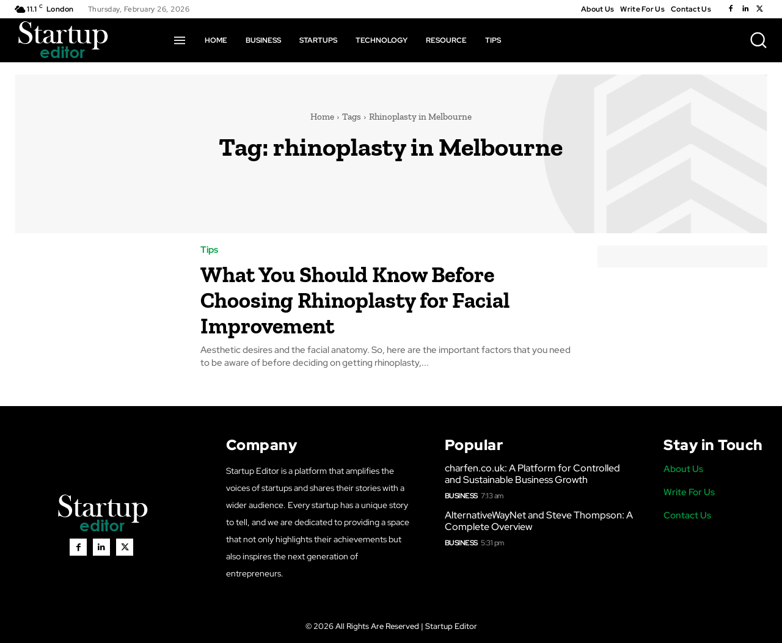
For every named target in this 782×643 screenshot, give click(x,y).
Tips (209, 250)
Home (322, 116)
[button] (758, 40)
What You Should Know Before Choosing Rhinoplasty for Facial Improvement (380, 299)
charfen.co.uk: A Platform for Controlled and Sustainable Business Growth (532, 474)
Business (461, 496)
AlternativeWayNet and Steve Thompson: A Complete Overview (539, 521)
